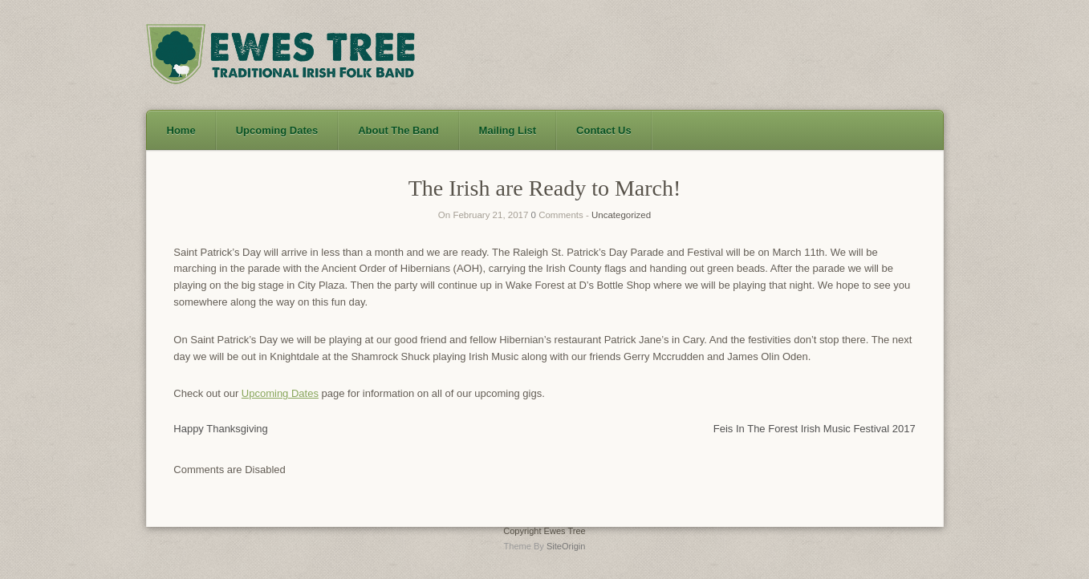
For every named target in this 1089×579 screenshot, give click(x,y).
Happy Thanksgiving (220, 428)
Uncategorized (621, 215)
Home (181, 130)
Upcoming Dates (280, 393)
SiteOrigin (566, 546)
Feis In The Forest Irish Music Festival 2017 (814, 428)
